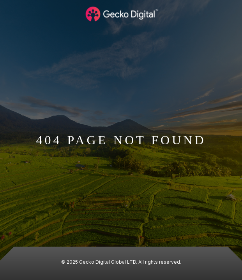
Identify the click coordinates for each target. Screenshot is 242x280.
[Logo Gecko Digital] (121, 14)
